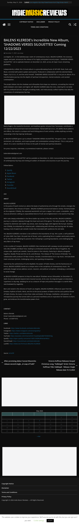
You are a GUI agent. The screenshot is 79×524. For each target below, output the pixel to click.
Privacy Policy (54, 22)
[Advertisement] (39, 110)
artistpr (21, 53)
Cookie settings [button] (39, 520)
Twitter (9, 179)
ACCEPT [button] (50, 521)
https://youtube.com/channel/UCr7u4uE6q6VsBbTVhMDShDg (32, 336)
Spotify (9, 170)
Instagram (11, 182)
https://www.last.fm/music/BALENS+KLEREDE (24, 344)
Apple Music (11, 173)
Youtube (10, 185)
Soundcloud (11, 188)
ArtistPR (11, 353)
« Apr (39, 436)
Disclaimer (41, 22)
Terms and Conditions (39, 27)
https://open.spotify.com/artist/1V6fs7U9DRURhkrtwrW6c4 (29, 338)
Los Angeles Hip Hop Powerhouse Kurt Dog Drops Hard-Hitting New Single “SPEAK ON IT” (49, 3)
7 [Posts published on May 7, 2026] (39, 421)
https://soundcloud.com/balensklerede (26, 341)
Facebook (10, 176)
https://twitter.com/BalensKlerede (21, 333)
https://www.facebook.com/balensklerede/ (25, 328)
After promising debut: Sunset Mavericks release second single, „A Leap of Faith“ (19, 362)
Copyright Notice (26, 22)
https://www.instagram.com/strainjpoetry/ (26, 331)
